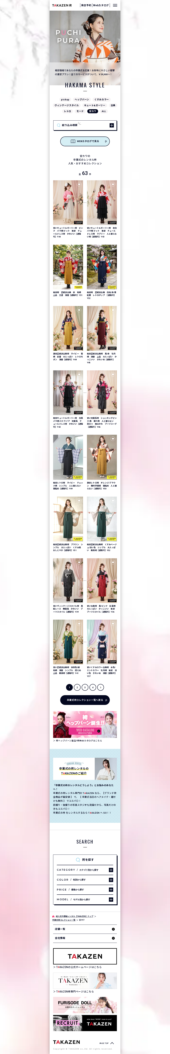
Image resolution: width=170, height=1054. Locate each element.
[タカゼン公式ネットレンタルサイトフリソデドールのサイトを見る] (85, 1005)
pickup (65, 99)
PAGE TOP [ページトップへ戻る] (103, 1043)
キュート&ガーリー (94, 105)
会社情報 (60, 938)
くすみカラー (101, 99)
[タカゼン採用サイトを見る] (85, 1023)
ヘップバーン (82, 99)
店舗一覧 (60, 929)
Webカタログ (101, 5)
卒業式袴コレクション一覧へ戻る (85, 700)
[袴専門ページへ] (66, 1042)
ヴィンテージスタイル (67, 105)
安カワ (92, 111)
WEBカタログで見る (85, 141)
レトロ (67, 111)
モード (80, 111)
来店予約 (86, 5)
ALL (104, 111)
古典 (113, 105)
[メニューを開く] (115, 5)
